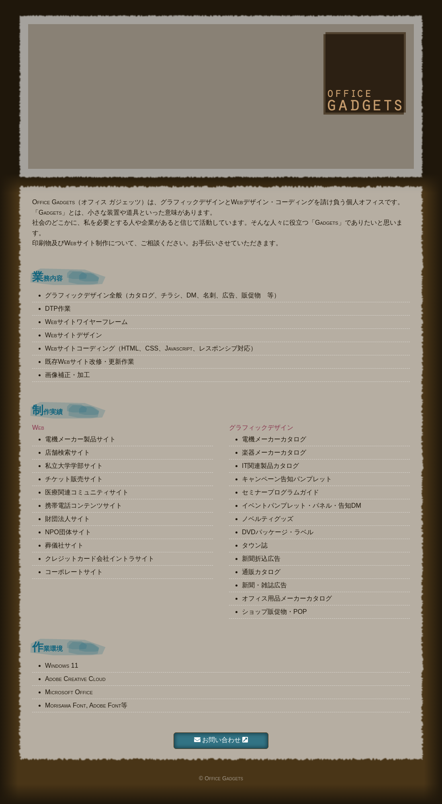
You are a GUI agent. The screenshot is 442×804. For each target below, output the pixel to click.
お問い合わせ (221, 739)
